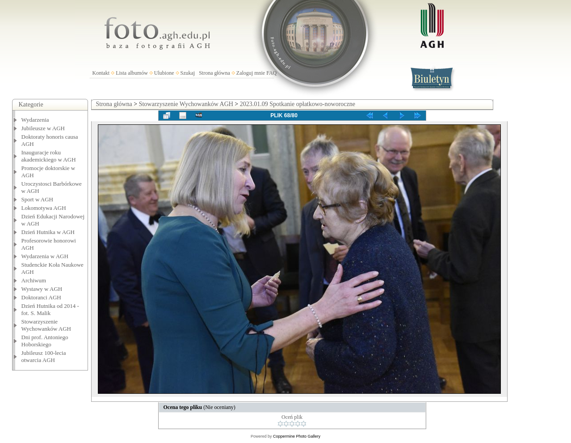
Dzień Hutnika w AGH (48, 232)
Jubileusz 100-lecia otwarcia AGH (43, 356)
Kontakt (101, 73)
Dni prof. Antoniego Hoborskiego (44, 341)
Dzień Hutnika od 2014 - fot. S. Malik (50, 309)
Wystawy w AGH (42, 288)
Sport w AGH (37, 199)
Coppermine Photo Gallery (296, 436)
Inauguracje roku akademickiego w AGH (48, 156)
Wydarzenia (35, 119)
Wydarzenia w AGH (44, 256)
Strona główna (214, 73)
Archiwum (33, 280)
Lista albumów (132, 73)
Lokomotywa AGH (43, 207)
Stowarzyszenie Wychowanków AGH (46, 325)
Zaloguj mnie (250, 73)
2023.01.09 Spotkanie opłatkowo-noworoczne (297, 104)
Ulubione (164, 73)
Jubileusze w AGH (43, 128)
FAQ (271, 73)
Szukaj (188, 73)
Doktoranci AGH (41, 297)
